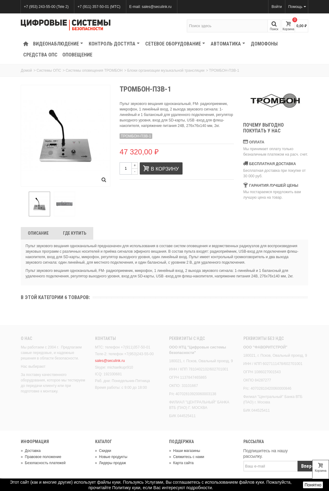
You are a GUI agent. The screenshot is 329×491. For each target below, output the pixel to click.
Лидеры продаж (110, 463)
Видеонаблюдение (58, 44)
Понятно (313, 484)
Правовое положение (41, 457)
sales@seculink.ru (110, 361)
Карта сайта (181, 463)
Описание (38, 233)
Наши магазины (184, 451)
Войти (277, 7)
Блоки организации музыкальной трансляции (166, 70)
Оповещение (77, 55)
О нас (26, 338)
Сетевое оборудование (175, 44)
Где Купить (74, 233)
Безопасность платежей (43, 463)
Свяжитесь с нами (186, 457)
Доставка (31, 451)
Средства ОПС (40, 55)
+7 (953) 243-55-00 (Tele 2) (46, 7)
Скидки (103, 451)
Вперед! (310, 466)
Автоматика (228, 44)
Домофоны (264, 44)
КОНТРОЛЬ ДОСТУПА (114, 44)
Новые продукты (111, 457)
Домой (26, 70)
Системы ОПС (49, 70)
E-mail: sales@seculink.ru (150, 7)
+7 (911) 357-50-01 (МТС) (98, 7)
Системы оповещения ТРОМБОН (94, 70)
